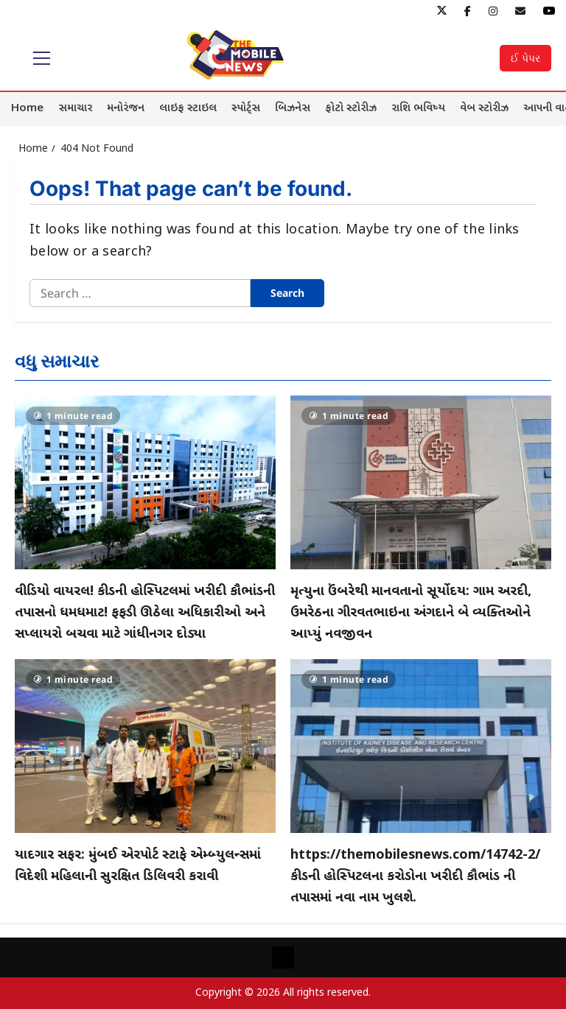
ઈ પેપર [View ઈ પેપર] (525, 58)
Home (27, 109)
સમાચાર (75, 109)
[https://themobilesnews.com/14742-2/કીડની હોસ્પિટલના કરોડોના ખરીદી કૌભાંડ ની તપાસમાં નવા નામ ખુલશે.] (420, 746)
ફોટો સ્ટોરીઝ (351, 109)
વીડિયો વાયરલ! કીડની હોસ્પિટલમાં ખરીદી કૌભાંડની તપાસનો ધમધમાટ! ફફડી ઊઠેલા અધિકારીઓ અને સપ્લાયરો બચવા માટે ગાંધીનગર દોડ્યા (145, 613)
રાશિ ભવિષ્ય (418, 109)
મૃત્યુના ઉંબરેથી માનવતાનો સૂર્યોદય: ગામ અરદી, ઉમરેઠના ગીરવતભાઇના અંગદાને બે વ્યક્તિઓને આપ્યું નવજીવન (410, 613)
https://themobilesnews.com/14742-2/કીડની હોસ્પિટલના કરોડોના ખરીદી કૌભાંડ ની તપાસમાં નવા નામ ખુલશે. (415, 877)
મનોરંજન (125, 109)
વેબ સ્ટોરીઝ (484, 109)
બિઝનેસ (292, 109)
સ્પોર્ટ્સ (245, 109)
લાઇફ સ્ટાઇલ (188, 109)
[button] (41, 58)
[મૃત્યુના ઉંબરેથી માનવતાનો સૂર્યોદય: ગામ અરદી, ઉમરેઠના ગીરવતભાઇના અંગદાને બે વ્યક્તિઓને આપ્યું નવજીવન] (420, 482)
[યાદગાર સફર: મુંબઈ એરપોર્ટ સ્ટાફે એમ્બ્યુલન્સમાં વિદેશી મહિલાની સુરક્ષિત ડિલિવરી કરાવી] (145, 746)
